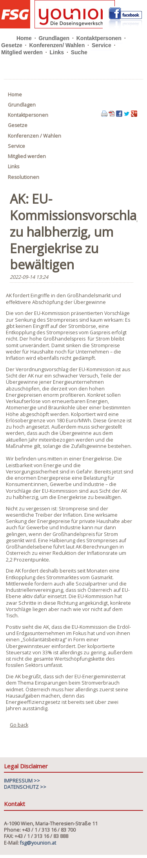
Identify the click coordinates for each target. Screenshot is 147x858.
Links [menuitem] (13, 166)
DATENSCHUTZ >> (25, 787)
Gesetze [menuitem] (17, 125)
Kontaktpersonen (99, 38)
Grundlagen (53, 38)
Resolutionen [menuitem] (23, 177)
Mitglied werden (22, 52)
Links (56, 52)
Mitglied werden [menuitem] (27, 156)
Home (24, 38)
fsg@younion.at (38, 843)
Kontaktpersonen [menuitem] (28, 115)
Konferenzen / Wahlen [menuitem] (34, 136)
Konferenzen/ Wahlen (57, 45)
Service (101, 45)
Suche (79, 52)
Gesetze (11, 45)
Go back (19, 725)
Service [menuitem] (16, 146)
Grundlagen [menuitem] (22, 104)
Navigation (136, 42)
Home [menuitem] (15, 94)
